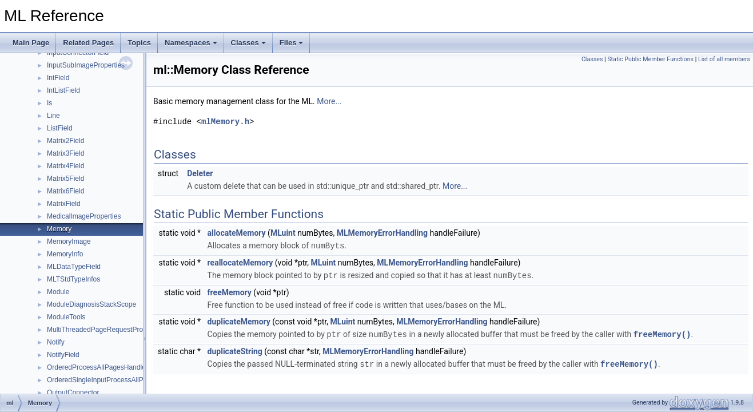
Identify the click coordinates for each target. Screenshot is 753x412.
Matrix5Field (65, 179)
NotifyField (63, 355)
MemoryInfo (65, 254)
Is (49, 103)
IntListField (63, 90)
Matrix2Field (65, 141)
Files (292, 42)
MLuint (283, 232)
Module (58, 292)
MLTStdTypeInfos (73, 279)
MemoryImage (69, 241)
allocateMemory (237, 232)
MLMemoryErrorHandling (382, 232)
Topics (139, 42)
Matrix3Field (65, 153)
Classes (248, 42)
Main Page (31, 42)
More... (329, 101)
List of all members (724, 59)
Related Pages (88, 42)
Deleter (200, 173)
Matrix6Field (65, 191)
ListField (60, 128)
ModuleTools (66, 317)
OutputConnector (73, 393)
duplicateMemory (239, 320)
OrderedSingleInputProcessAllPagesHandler (114, 380)
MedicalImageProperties (84, 216)
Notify (56, 342)
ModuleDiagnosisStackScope (91, 304)
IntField (58, 78)
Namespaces (191, 42)
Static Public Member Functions (650, 59)
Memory (59, 229)
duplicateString (235, 349)
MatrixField (64, 204)
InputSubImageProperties (86, 65)
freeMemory (230, 291)
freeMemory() (662, 332)
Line (53, 116)
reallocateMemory (240, 262)
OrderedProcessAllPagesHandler (97, 367)
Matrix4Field (65, 166)
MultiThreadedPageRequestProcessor (105, 330)
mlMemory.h (225, 121)
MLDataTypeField (74, 267)
